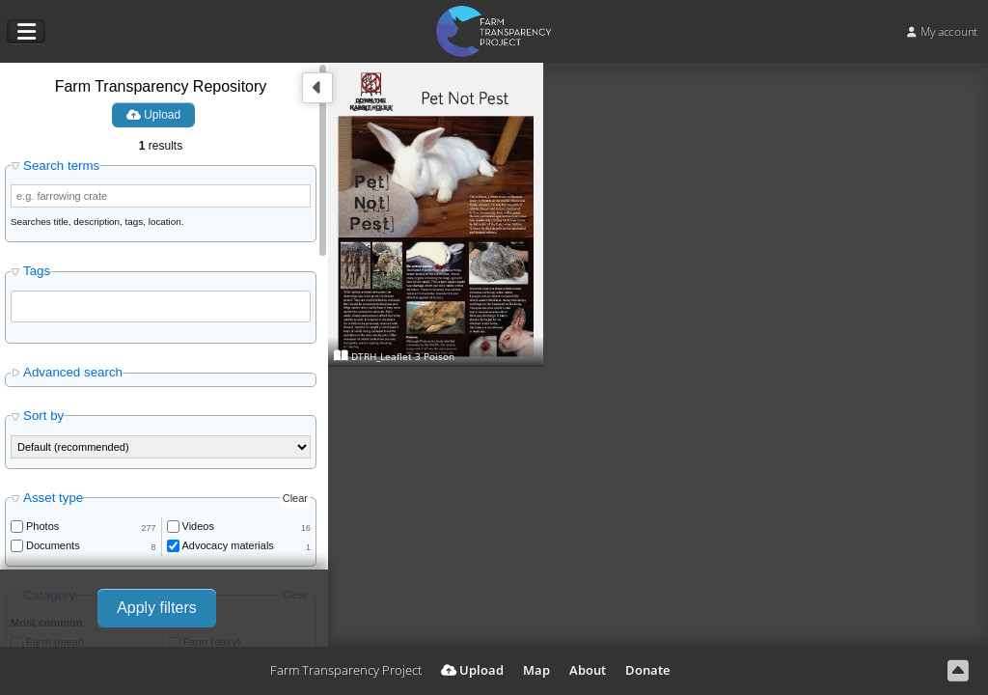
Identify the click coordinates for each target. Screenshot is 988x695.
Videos (198, 526)
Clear (295, 498)
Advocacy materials (228, 545)
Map (536, 670)
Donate (647, 670)
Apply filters (157, 607)
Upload (153, 115)
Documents (53, 545)
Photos (42, 526)
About (587, 670)
